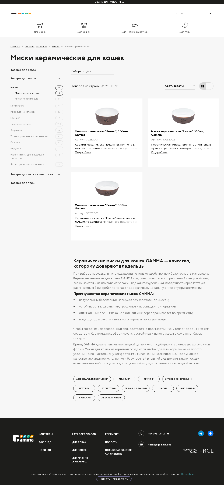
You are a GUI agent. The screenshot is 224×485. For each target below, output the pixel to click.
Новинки (45, 452)
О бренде (45, 444)
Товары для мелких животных (31, 174)
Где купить (112, 437)
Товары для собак (23, 70)
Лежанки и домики (136, 391)
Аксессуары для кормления (36, 164)
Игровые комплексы (36, 112)
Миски (55, 46)
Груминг (36, 118)
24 (107, 86)
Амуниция (36, 130)
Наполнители (187, 391)
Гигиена (36, 142)
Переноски (84, 400)
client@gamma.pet (159, 447)
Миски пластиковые (39, 98)
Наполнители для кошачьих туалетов (36, 156)
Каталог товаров (84, 437)
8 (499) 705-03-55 (158, 436)
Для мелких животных (80, 462)
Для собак (79, 444)
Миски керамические (39, 93)
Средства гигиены (111, 400)
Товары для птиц (22, 183)
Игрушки (36, 148)
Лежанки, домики (36, 124)
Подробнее (188, 474)
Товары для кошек (36, 46)
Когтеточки (36, 105)
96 (116, 86)
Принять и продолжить (114, 478)
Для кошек (79, 452)
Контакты (46, 437)
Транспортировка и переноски (36, 136)
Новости (111, 444)
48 (111, 86)
